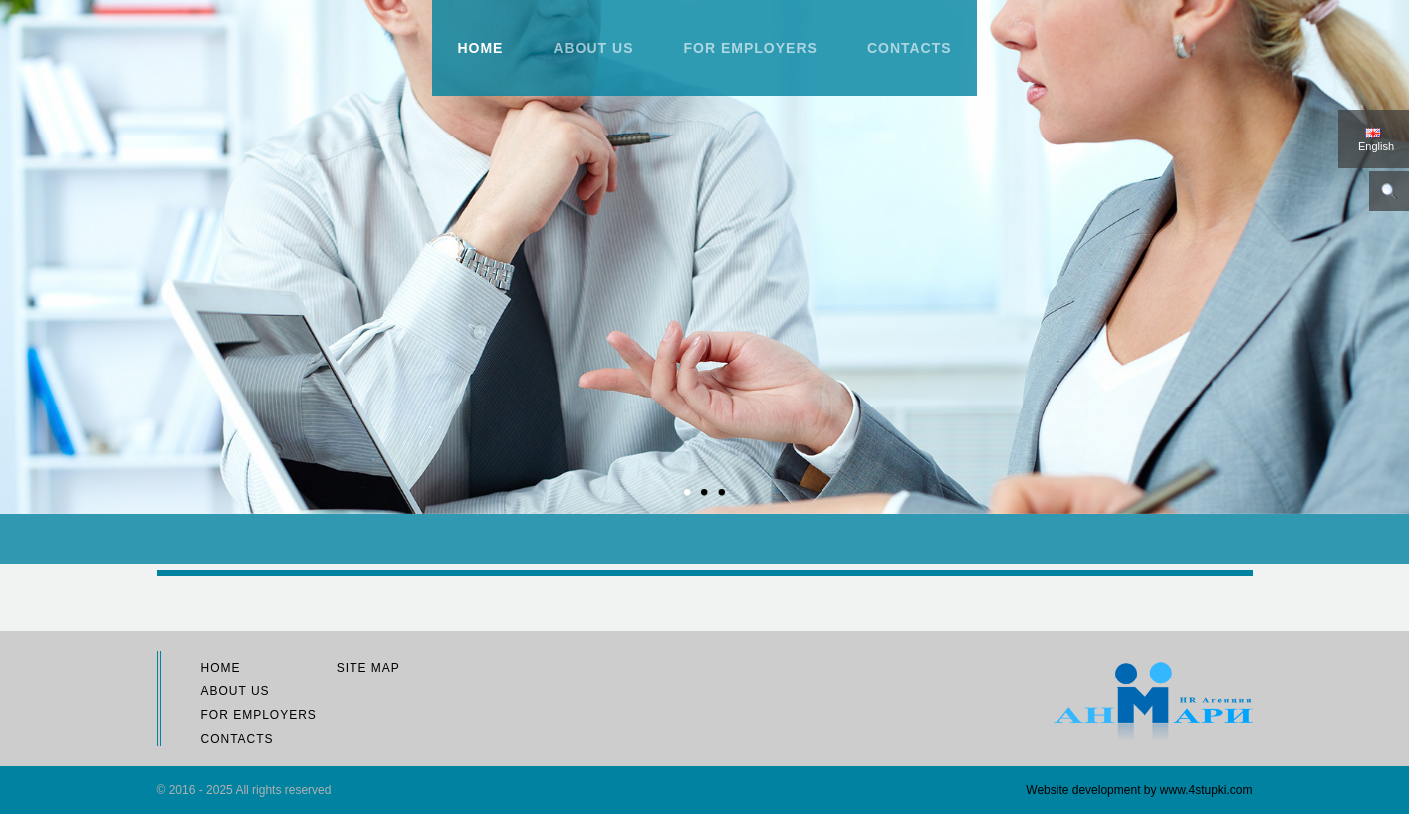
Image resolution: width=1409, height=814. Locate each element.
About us (593, 48)
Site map (368, 668)
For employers (751, 48)
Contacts (909, 48)
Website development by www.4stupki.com (1139, 790)
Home (480, 48)
